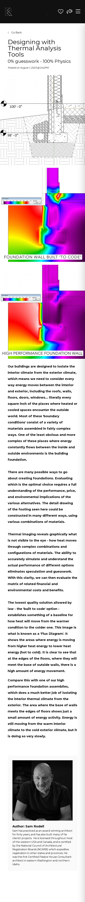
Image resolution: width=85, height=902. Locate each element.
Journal (47, 13)
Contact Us (52, 11)
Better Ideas (42, 11)
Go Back (15, 32)
